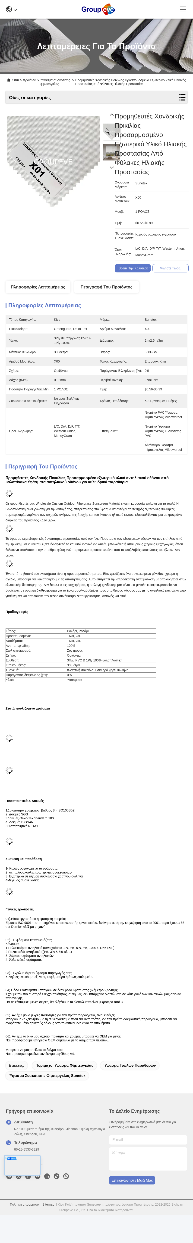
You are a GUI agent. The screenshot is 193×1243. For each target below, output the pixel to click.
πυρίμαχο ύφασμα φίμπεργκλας (64, 1065)
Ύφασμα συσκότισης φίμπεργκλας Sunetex (47, 1076)
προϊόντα (29, 80)
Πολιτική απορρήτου (24, 1204)
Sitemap (48, 1204)
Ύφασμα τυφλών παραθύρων (130, 1065)
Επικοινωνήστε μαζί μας (132, 1180)
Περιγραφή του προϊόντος (107, 287)
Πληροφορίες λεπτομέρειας (38, 287)
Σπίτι (15, 80)
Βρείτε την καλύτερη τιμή (137, 268)
